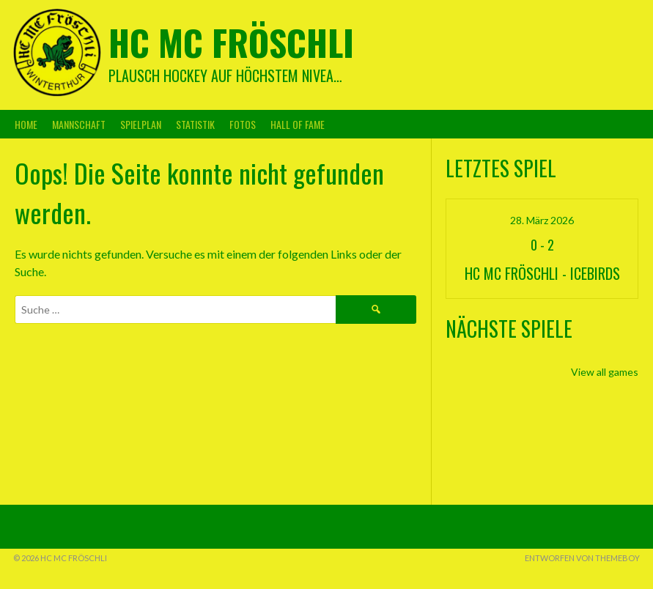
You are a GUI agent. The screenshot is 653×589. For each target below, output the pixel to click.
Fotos (242, 124)
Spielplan (140, 124)
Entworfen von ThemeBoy (582, 558)
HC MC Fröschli (231, 42)
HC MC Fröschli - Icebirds (542, 273)
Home (26, 124)
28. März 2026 (542, 220)
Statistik (195, 124)
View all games (604, 372)
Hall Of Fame (297, 124)
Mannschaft (79, 124)
